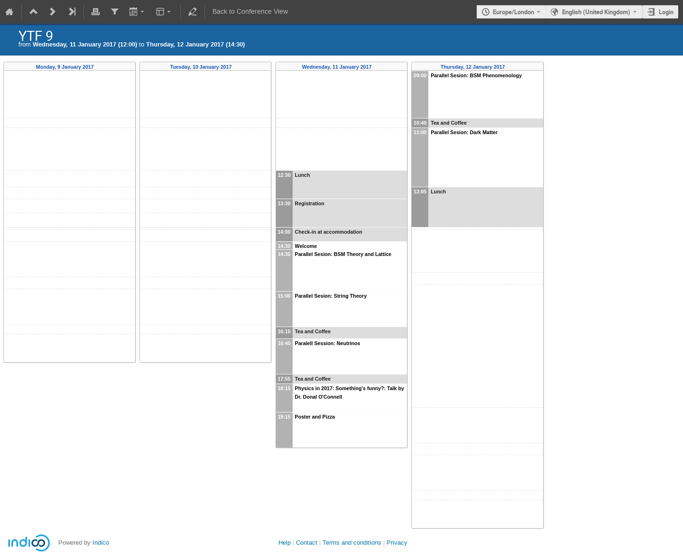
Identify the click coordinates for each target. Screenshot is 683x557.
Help (284, 543)
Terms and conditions (352, 543)
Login (666, 12)
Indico (100, 543)
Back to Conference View (250, 11)
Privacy (397, 543)
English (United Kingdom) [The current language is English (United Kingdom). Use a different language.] (596, 12)
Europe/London (513, 12)
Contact (306, 543)
